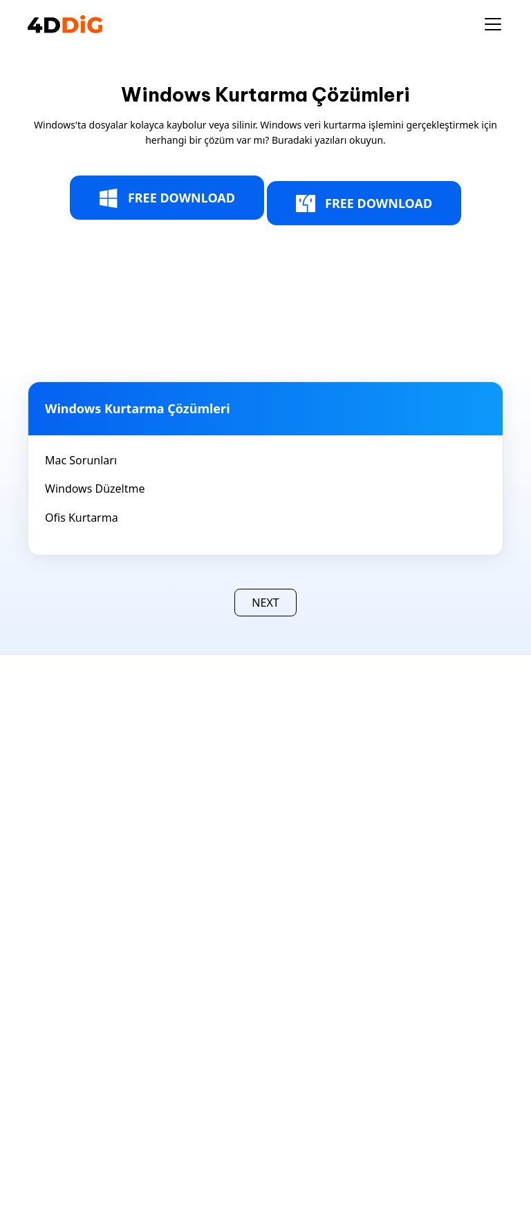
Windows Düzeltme (95, 488)
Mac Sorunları (81, 460)
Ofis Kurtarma (81, 517)
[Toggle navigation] (493, 24)
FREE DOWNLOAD (167, 198)
